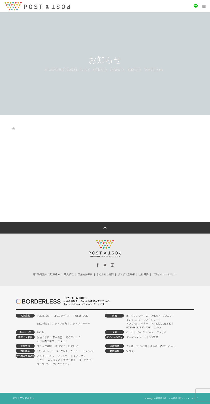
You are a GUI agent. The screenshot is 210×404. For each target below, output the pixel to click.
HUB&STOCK (81, 315)
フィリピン (43, 364)
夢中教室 (57, 337)
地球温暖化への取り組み (46, 274)
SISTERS (153, 337)
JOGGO (167, 315)
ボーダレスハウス (136, 337)
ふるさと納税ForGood (162, 346)
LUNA (158, 327)
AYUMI (129, 332)
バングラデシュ (45, 356)
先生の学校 (43, 337)
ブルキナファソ (61, 364)
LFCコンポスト (62, 315)
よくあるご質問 (105, 274)
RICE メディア (44, 351)
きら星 (130, 346)
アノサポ (161, 332)
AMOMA (156, 315)
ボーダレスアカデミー (68, 351)
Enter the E (43, 323)
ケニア (40, 360)
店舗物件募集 (85, 274)
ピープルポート (144, 332)
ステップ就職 (44, 346)
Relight (41, 332)
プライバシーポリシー (164, 274)
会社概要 (143, 274)
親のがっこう (73, 337)
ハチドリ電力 (59, 323)
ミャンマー (64, 356)
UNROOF (60, 346)
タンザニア (85, 360)
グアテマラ (79, 356)
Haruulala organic (161, 323)
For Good (88, 351)
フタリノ (62, 341)
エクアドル (69, 360)
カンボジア (54, 360)
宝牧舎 (130, 351)
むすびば (73, 346)
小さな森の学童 (45, 341)
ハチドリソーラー (80, 323)
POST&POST (44, 315)
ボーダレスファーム (137, 315)
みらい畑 (142, 346)
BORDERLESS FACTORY (138, 327)
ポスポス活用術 (126, 274)
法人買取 (69, 274)
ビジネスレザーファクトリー (142, 319)
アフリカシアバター (137, 323)
